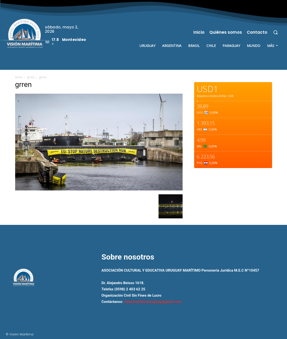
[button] (275, 32)
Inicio (18, 77)
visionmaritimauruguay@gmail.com (153, 302)
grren (30, 77)
